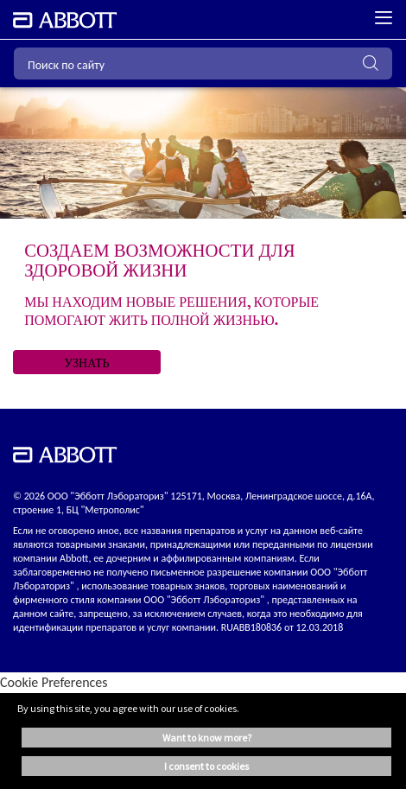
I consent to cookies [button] (206, 766)
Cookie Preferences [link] (54, 682)
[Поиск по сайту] (203, 64)
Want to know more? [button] (206, 737)
